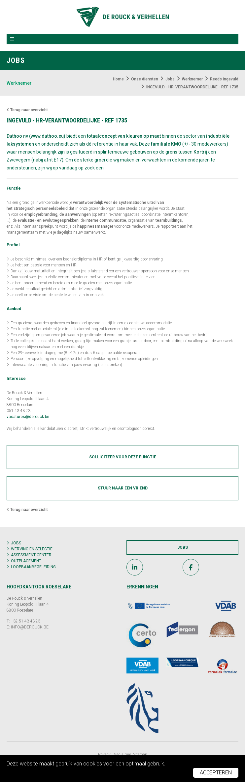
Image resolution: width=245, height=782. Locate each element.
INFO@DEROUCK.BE (30, 627)
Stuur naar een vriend (123, 488)
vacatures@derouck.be (28, 416)
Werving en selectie (31, 549)
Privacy (104, 754)
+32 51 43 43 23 (25, 621)
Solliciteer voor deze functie (122, 457)
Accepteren (216, 772)
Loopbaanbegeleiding (33, 567)
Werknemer (19, 83)
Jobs (16, 543)
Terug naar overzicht (27, 110)
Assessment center (31, 555)
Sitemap (140, 754)
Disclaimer (122, 754)
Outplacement (26, 561)
